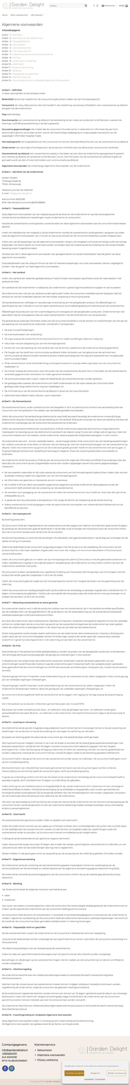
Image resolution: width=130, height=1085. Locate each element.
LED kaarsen (37, 15)
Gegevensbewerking (22, 67)
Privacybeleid (100, 1079)
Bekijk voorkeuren (117, 1073)
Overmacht (18, 64)
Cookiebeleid (89, 1079)
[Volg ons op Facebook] (94, 6)
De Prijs (17, 57)
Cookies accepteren (75, 1073)
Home (5, 15)
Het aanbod (19, 44)
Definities (17, 35)
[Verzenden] (86, 6)
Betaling (17, 70)
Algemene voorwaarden (51, 1054)
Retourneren (44, 1050)
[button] (123, 6)
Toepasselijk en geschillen (26, 74)
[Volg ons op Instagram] (97, 6)
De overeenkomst (22, 48)
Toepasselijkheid (21, 41)
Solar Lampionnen (19, 15)
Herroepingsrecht (22, 51)
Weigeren (95, 1073)
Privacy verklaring (47, 1059)
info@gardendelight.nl (20, 193)
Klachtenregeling (21, 77)
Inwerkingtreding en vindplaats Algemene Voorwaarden (41, 80)
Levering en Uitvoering (24, 61)
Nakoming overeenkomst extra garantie (33, 54)
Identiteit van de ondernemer (28, 38)
